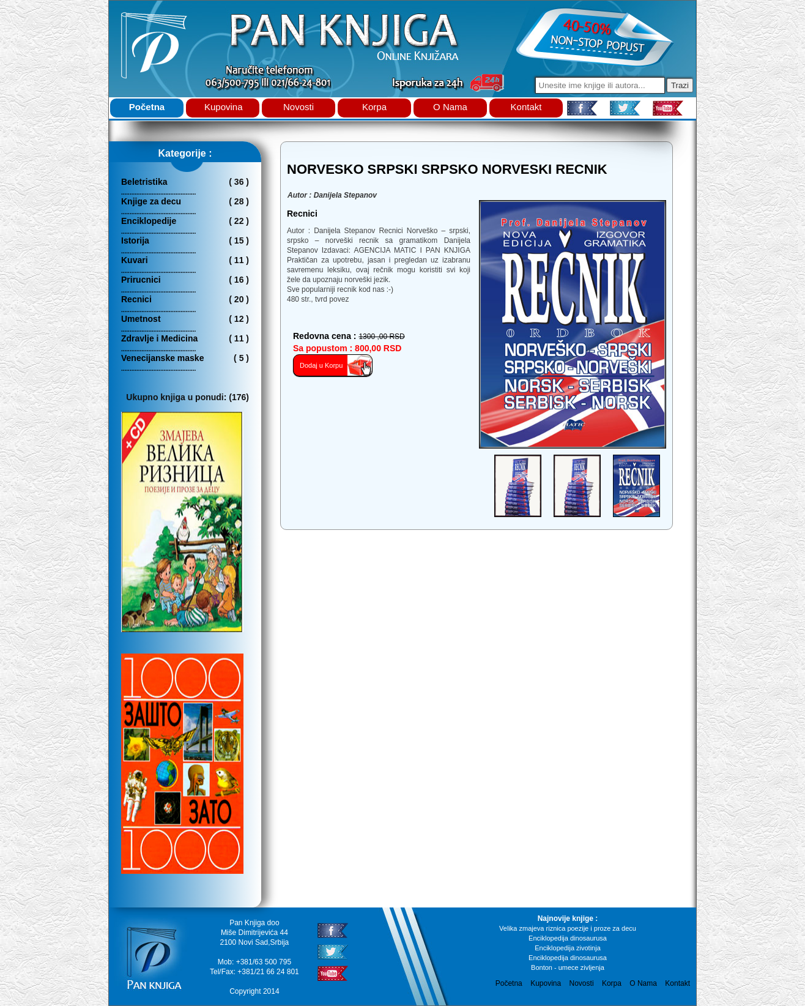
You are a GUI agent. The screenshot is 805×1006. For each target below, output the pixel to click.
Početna (147, 107)
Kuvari (134, 260)
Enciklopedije (148, 221)
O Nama (450, 107)
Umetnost (141, 319)
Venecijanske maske (162, 358)
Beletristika (144, 182)
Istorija (135, 240)
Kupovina (223, 107)
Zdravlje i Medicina (159, 338)
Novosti (298, 107)
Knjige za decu (151, 201)
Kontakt (526, 107)
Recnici (136, 299)
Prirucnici (141, 280)
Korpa (374, 107)
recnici (302, 213)
